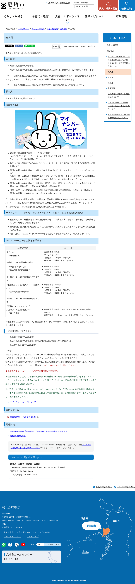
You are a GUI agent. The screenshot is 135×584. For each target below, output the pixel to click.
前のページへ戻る (104, 487)
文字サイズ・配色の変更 (59, 3)
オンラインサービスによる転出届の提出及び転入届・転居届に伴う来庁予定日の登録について (119, 61)
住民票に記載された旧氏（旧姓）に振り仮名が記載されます (119, 106)
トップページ (23, 29)
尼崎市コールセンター (19, 554)
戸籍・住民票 (52, 29)
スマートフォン (52, 545)
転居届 (110, 77)
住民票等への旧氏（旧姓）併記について (119, 95)
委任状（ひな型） (18, 436)
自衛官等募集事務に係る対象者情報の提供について (119, 116)
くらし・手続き (13, 16)
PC (39, 545)
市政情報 (121, 16)
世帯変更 (111, 88)
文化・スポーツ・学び (67, 18)
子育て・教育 (40, 16)
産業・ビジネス (94, 16)
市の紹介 (46, 532)
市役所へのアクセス (28, 532)
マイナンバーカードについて (23, 402)
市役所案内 (8, 532)
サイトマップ (32, 536)
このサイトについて (12, 536)
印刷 (55, 46)
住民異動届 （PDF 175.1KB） (24, 417)
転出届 (110, 83)
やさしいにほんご (84, 6)
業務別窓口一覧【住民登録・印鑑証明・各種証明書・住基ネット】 (39, 431)
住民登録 (63, 29)
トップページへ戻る (126, 487)
